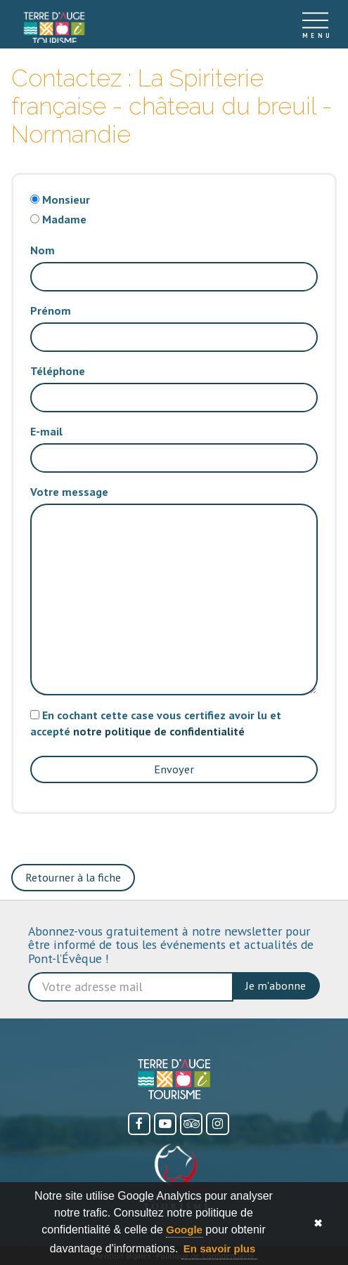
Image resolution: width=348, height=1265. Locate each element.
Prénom (50, 310)
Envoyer (174, 769)
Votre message (69, 492)
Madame (64, 219)
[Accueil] (54, 24)
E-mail (46, 431)
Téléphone (57, 371)
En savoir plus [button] (219, 1248)
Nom (42, 250)
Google (184, 1229)
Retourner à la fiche (73, 877)
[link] (54, 28)
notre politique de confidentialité (159, 731)
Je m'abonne (275, 985)
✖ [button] (318, 1223)
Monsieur (66, 199)
